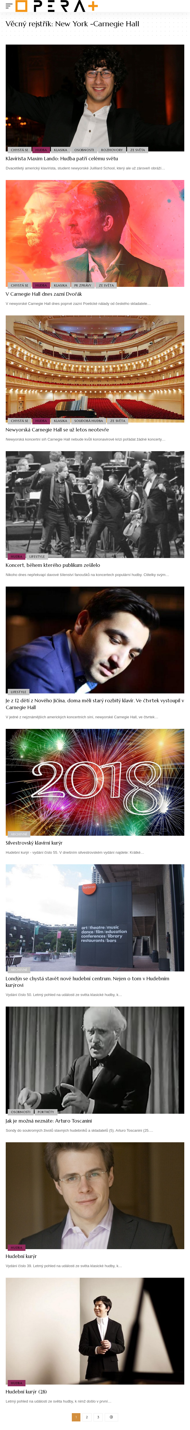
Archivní (19, 834)
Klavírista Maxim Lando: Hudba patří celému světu (62, 158)
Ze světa (137, 150)
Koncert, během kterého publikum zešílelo (53, 565)
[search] (180, 6)
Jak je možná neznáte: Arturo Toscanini (49, 1121)
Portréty (46, 1112)
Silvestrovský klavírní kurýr (34, 843)
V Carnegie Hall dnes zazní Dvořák (44, 294)
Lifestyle (37, 557)
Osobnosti (84, 150)
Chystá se (19, 150)
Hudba (41, 150)
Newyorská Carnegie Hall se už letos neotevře (57, 430)
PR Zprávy (83, 285)
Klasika (60, 150)
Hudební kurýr (21, 1256)
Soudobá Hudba (88, 421)
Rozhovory (112, 150)
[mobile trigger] (10, 6)
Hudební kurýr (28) (26, 1392)
